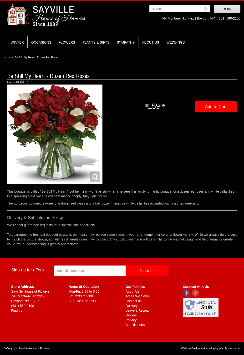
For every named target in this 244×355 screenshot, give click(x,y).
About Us (150, 42)
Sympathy (126, 42)
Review (131, 315)
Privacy (131, 320)
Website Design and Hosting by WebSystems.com (210, 348)
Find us (16, 310)
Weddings (176, 42)
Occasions (41, 42)
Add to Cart (216, 106)
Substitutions (135, 325)
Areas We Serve (138, 296)
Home (7, 57)
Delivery (132, 306)
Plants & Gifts (95, 42)
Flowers (67, 42)
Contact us (134, 301)
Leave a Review (137, 310)
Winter (17, 42)
